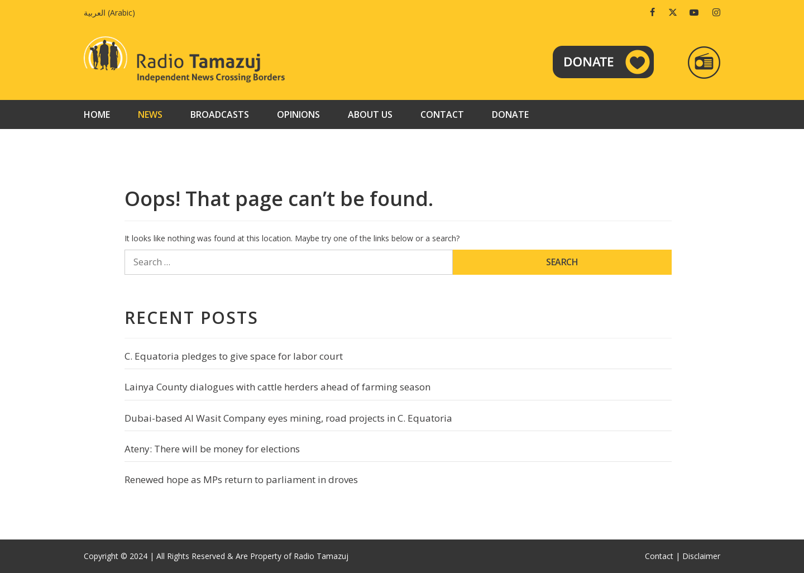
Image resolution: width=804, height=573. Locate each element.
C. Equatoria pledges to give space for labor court (234, 356)
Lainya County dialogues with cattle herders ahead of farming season (277, 386)
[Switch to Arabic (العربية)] (112, 12)
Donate (510, 114)
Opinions (298, 114)
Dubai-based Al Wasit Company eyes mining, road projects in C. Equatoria (288, 418)
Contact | (662, 556)
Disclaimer (701, 556)
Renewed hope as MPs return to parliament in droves (241, 479)
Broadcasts (219, 114)
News (150, 114)
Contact (442, 114)
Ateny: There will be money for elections (212, 448)
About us (370, 114)
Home (97, 114)
